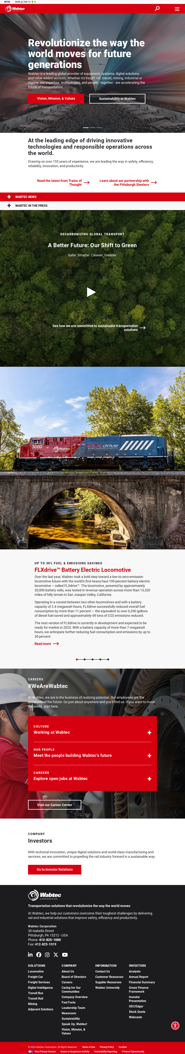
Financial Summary (142, 982)
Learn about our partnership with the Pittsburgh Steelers (128, 183)
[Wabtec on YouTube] (65, 955)
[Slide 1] (85, 659)
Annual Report (138, 977)
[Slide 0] (77, 659)
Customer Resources (109, 977)
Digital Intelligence (40, 987)
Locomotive (36, 971)
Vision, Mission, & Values (56, 98)
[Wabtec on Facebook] (38, 955)
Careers (67, 982)
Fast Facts (68, 1002)
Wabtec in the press (27, 206)
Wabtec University (107, 987)
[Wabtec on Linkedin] (30, 955)
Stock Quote (137, 1012)
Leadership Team (73, 1008)
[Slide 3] (100, 659)
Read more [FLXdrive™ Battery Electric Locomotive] (47, 644)
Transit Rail (35, 998)
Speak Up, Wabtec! (74, 1024)
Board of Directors (74, 977)
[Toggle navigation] (177, 8)
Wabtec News (21, 197)
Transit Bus (35, 993)
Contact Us (102, 971)
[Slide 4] (108, 659)
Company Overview (75, 997)
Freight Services (39, 982)
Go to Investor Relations (59, 869)
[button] (92, 730)
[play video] (92, 292)
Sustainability (71, 1018)
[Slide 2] (92, 659)
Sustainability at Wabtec (117, 99)
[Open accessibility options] (175, 1026)
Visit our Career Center (59, 804)
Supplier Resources (108, 982)
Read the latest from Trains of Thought (63, 183)
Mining (32, 1004)
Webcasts (135, 1017)
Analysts (135, 971)
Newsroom (69, 1013)
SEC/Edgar (136, 1006)
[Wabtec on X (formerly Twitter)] (55, 955)
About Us (68, 971)
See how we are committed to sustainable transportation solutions (99, 328)
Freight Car (35, 977)
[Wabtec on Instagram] (47, 955)
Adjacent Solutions (40, 1009)
